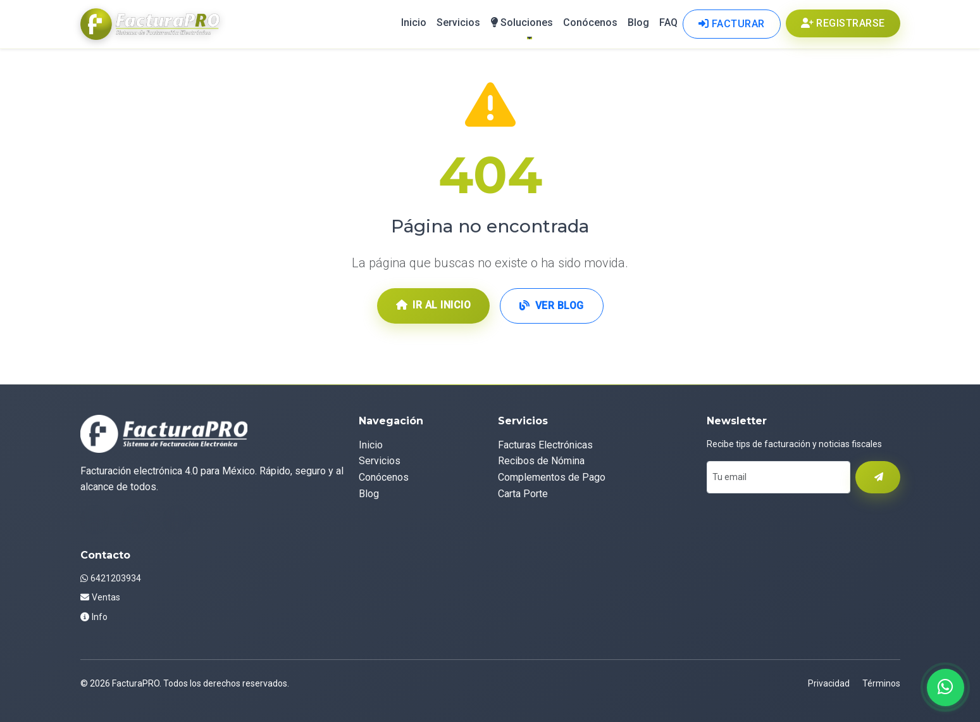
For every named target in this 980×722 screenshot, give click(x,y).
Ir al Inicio (433, 305)
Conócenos (590, 22)
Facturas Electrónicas (545, 445)
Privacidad (829, 683)
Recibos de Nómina (541, 461)
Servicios (458, 22)
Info (94, 617)
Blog (638, 22)
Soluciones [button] (521, 22)
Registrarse (843, 23)
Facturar (731, 24)
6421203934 (110, 578)
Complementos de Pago (551, 477)
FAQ (668, 22)
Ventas (100, 597)
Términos (881, 683)
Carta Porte (523, 494)
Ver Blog (551, 306)
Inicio (413, 22)
